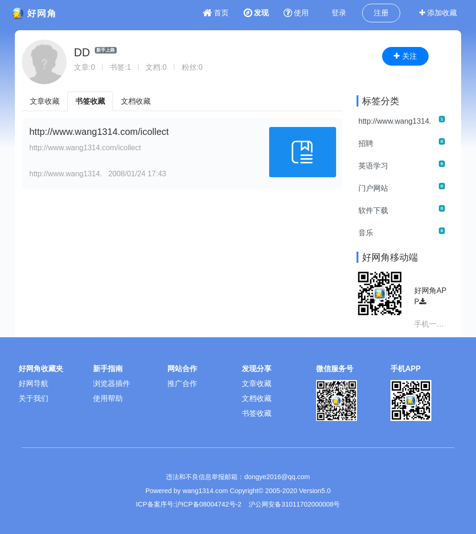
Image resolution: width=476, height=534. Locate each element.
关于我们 (33, 398)
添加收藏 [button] (438, 13)
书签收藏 (90, 101)
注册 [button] (381, 13)
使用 (296, 13)
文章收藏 (45, 101)
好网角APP (430, 296)
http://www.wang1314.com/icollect (99, 132)
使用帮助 (108, 398)
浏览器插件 (111, 383)
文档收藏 (136, 101)
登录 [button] (338, 13)
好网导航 (33, 383)
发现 (256, 13)
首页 (216, 13)
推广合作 (182, 383)
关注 (405, 56)
